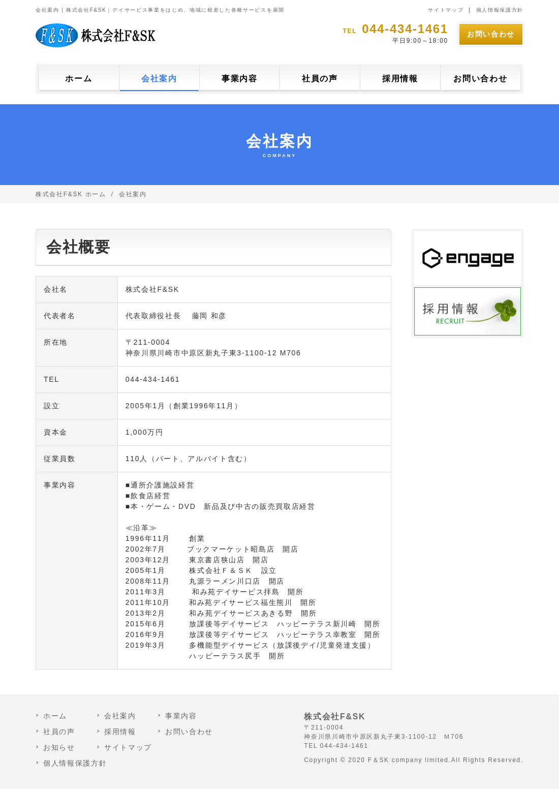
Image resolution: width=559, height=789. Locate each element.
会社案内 (159, 78)
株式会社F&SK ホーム (71, 194)
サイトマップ (445, 10)
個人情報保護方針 (499, 10)
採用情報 (400, 78)
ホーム (78, 78)
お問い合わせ (491, 34)
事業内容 (240, 78)
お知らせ (59, 747)
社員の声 (320, 78)
